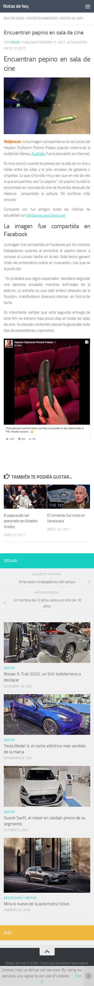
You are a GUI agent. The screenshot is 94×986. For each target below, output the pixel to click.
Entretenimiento (42, 18)
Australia (38, 153)
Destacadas (14, 18)
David (15, 42)
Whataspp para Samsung (45, 215)
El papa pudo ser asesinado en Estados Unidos (21, 521)
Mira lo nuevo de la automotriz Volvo (36, 903)
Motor (9, 668)
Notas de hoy (15, 6)
